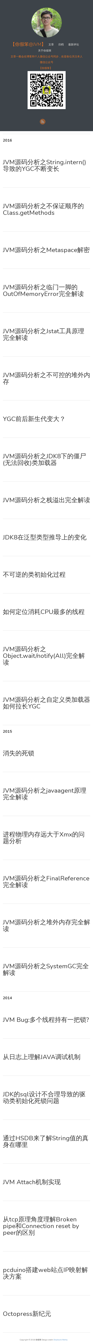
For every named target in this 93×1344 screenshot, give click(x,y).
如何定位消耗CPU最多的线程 (44, 612)
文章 (51, 44)
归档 (61, 44)
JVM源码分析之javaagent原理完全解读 (44, 794)
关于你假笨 (44, 50)
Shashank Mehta (61, 1339)
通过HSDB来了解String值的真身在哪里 (45, 1141)
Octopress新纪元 (27, 1314)
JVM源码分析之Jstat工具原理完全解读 (43, 334)
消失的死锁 (18, 753)
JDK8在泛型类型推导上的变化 (45, 537)
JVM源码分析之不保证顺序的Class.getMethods (43, 209)
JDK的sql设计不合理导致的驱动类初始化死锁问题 (44, 1097)
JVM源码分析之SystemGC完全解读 (46, 969)
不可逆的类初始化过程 (34, 574)
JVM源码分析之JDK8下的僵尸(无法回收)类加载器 (44, 459)
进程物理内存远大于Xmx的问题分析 (44, 837)
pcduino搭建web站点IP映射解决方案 (45, 1273)
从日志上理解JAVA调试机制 (41, 1057)
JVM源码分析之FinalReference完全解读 (46, 881)
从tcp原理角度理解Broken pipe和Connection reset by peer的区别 (41, 1226)
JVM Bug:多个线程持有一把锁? (46, 1020)
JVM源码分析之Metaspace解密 (46, 250)
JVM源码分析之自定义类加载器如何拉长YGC (46, 703)
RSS (42, 121)
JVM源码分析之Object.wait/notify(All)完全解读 (44, 656)
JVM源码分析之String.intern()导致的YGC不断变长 (44, 165)
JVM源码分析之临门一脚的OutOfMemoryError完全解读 (43, 290)
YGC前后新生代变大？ (34, 419)
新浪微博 (49, 121)
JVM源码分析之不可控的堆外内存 (46, 378)
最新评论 (73, 44)
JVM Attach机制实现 (32, 1182)
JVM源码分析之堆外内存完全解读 (46, 925)
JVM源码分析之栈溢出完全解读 (46, 500)
